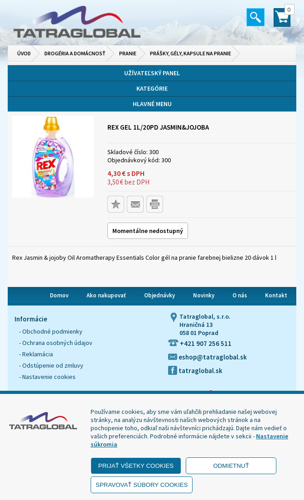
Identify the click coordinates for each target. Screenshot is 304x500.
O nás (239, 295)
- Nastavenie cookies (47, 377)
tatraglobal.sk (195, 370)
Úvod (24, 53)
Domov (59, 295)
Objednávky (159, 295)
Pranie (127, 53)
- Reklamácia (36, 354)
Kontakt (276, 295)
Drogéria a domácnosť (75, 53)
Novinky (203, 295)
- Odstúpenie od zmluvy (51, 365)
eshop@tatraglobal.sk (207, 357)
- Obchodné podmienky (50, 331)
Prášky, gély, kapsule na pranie (190, 53)
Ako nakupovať (106, 295)
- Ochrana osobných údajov (55, 343)
